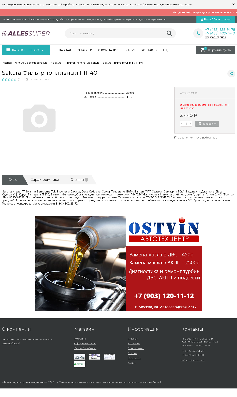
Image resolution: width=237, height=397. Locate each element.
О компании (108, 50)
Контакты (149, 50)
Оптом (129, 50)
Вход (207, 19)
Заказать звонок (215, 36)
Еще (168, 50)
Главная (64, 50)
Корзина (80, 338)
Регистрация (222, 19)
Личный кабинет (85, 348)
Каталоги (84, 50)
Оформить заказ (85, 343)
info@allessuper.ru (193, 360)
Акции (132, 363)
